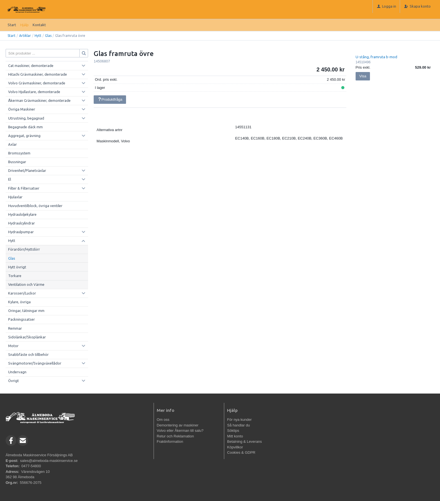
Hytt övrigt (17, 267)
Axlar (12, 144)
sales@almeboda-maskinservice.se (49, 461)
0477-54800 (31, 466)
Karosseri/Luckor (22, 293)
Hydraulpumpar (21, 232)
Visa (362, 76)
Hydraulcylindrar (21, 223)
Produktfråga (110, 99)
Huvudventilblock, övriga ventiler (35, 206)
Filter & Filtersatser (23, 188)
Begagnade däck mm (25, 127)
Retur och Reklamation (175, 436)
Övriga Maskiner (21, 109)
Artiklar (25, 35)
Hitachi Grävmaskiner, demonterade (37, 74)
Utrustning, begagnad (26, 118)
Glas (48, 35)
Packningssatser (21, 319)
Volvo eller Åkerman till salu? (180, 430)
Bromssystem (19, 153)
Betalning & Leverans (244, 441)
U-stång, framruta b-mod (376, 57)
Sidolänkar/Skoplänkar (27, 337)
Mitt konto (235, 436)
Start (12, 25)
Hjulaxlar (15, 197)
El (9, 179)
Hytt (38, 35)
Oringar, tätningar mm (26, 311)
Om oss (163, 419)
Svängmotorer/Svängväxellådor (34, 363)
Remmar (15, 328)
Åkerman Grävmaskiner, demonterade (39, 100)
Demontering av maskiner (177, 425)
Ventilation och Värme (26, 284)
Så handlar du (238, 425)
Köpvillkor (235, 447)
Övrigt (13, 381)
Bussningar (17, 162)
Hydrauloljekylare (22, 214)
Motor (13, 346)
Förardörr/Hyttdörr (24, 249)
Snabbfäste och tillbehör (28, 354)
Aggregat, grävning (24, 136)
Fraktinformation (170, 441)
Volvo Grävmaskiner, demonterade (36, 83)
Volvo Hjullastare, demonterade (34, 92)
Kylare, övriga (19, 302)
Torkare (14, 276)
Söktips (233, 430)
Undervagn (17, 372)
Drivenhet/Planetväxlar (27, 170)
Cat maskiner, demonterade (30, 66)
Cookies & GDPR (241, 452)
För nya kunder (239, 419)
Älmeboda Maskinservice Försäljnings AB (39, 455)
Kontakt (39, 25)
